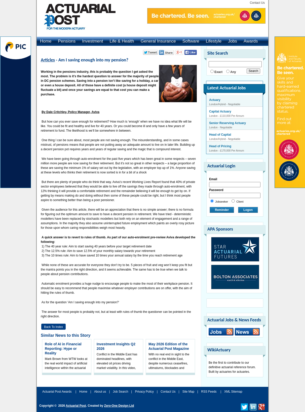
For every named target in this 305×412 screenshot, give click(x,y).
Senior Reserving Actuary (227, 123)
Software (190, 41)
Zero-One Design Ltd (119, 405)
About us (100, 391)
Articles (48, 60)
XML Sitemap (233, 391)
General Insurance (158, 41)
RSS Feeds (208, 391)
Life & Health (121, 41)
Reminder (222, 210)
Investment (92, 41)
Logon (248, 210)
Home (45, 41)
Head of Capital (220, 134)
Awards (251, 41)
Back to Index (53, 327)
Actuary (214, 100)
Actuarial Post (76, 405)
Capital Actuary (220, 111)
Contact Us (257, 3)
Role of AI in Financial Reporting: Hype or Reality (63, 348)
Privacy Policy (144, 391)
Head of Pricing (220, 146)
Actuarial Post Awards (57, 391)
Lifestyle (213, 41)
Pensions (66, 41)
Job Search (120, 391)
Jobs (232, 41)
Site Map (188, 391)
